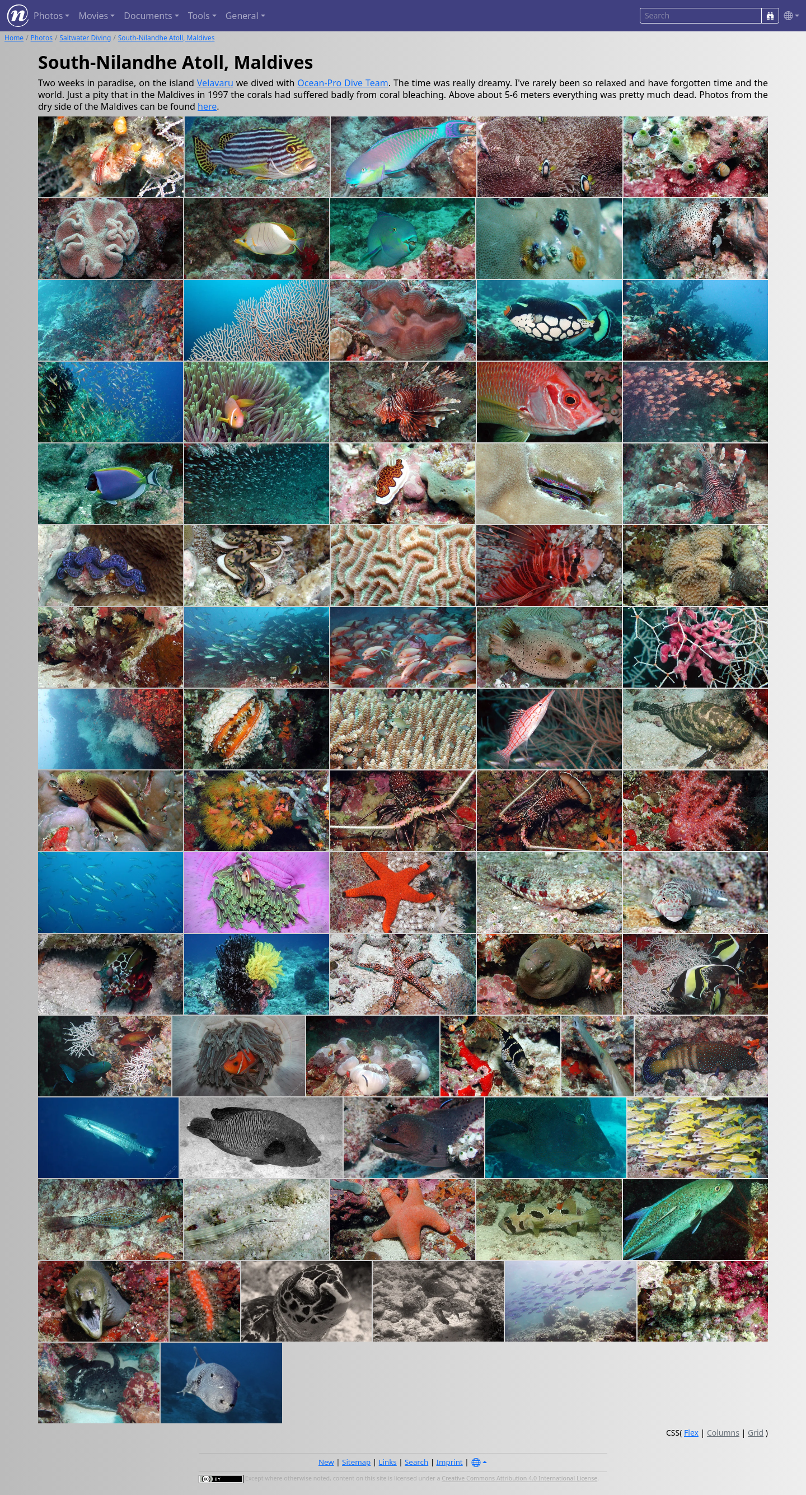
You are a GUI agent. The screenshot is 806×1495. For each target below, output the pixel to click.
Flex (691, 1432)
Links (388, 1462)
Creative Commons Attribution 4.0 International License (519, 1479)
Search (416, 1462)
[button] (789, 16)
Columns (723, 1432)
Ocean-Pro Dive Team (342, 83)
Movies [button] (93, 16)
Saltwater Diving (85, 38)
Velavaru (215, 83)
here (207, 106)
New (326, 1462)
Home (14, 38)
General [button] (242, 16)
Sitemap (356, 1462)
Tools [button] (199, 16)
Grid (755, 1432)
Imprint (450, 1462)
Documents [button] (148, 16)
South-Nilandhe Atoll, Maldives (166, 38)
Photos (42, 38)
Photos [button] (48, 16)
